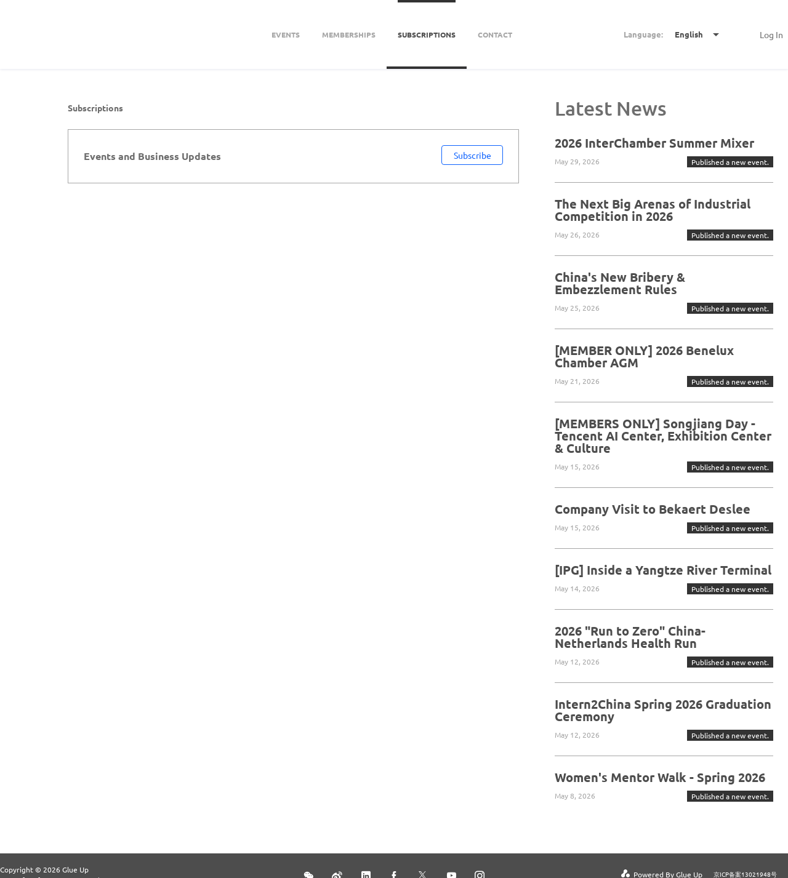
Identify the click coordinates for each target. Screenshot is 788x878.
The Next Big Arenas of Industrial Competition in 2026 (652, 210)
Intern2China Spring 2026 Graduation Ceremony (663, 710)
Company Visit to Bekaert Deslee (652, 509)
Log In (771, 34)
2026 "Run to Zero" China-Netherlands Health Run (630, 637)
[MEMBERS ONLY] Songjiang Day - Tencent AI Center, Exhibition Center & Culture (663, 435)
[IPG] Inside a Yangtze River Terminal (663, 570)
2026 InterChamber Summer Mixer (654, 143)
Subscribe (472, 155)
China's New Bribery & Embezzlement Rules (620, 283)
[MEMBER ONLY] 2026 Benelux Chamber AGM (644, 356)
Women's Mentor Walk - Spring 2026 (660, 777)
